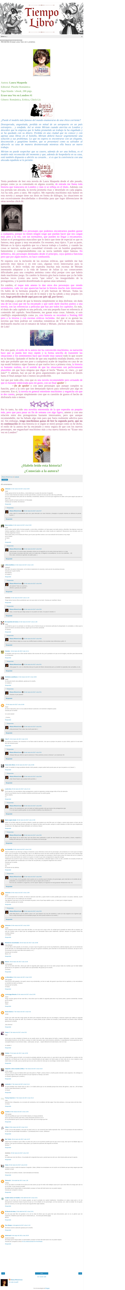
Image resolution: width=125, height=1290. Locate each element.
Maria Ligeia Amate (10, 820)
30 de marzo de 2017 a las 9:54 (32, 776)
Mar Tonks (8, 1139)
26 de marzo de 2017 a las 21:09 (22, 977)
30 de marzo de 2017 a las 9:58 (32, 876)
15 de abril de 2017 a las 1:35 (20, 1180)
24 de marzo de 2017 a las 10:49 (20, 489)
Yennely (7, 651)
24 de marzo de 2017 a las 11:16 (20, 597)
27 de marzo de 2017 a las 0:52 (18, 1032)
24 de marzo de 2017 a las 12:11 (20, 651)
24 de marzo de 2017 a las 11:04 (24, 565)
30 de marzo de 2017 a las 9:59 (32, 911)
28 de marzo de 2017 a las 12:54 (19, 1111)
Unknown (8, 489)
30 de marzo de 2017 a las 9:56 (32, 835)
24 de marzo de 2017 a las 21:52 (18, 739)
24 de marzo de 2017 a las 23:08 (25, 765)
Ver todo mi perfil (13, 1282)
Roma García (9, 1011)
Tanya (7, 1032)
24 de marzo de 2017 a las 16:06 (27, 677)
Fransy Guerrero (10, 1098)
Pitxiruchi (8, 1180)
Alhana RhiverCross (15, 511)
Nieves (7, 961)
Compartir (4, 479)
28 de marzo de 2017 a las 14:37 (21, 1139)
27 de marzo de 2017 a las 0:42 (22, 1011)
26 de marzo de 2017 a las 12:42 (22, 849)
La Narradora (9, 977)
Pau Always (8, 1225)
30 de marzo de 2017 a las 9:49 (32, 549)
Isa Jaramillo (9, 849)
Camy (6, 1165)
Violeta (7, 1053)
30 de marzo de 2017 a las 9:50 (32, 609)
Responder (8, 504)
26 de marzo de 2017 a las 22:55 (26, 994)
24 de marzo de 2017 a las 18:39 (15, 704)
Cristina (7, 1111)
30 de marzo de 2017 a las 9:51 (32, 664)
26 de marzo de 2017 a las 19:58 (29, 942)
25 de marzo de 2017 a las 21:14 (21, 789)
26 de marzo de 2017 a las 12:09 (26, 820)
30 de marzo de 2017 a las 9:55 (32, 805)
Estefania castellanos (11, 677)
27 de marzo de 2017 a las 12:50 (19, 1053)
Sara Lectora (9, 525)
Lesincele (8, 1084)
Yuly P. (7, 739)
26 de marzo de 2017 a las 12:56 (20, 892)
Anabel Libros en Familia (12, 1197)
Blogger (47, 1288)
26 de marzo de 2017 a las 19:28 (20, 925)
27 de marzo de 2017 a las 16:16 (33, 1068)
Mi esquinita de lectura (11, 622)
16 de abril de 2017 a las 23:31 (25, 1211)
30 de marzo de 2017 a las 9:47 (32, 511)
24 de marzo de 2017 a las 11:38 (28, 622)
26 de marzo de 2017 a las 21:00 (19, 961)
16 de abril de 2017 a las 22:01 (29, 1197)
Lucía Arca (8, 789)
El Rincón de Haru (10, 1211)
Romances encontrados (12, 942)
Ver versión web (41, 1276)
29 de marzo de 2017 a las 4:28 (19, 1153)
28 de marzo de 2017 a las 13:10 (18, 1127)
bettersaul (8, 1235)
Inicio (41, 1273)
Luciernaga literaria (11, 994)
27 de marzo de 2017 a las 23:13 (24, 1098)
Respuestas (10, 507)
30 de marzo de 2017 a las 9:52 (32, 752)
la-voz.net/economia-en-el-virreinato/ (32, 1241)
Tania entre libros (10, 765)
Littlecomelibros (10, 565)
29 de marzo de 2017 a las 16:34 (18, 1165)
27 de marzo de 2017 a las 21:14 (20, 1084)
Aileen (7, 1127)
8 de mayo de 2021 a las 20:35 (20, 1235)
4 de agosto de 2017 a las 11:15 (21, 1225)
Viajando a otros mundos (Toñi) (14, 1068)
